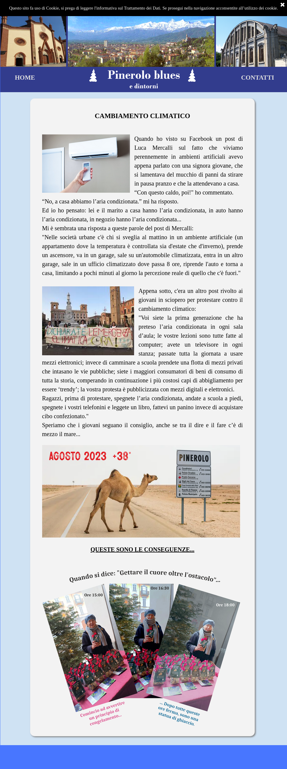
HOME (25, 77)
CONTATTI (257, 77)
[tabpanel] (142, 418)
